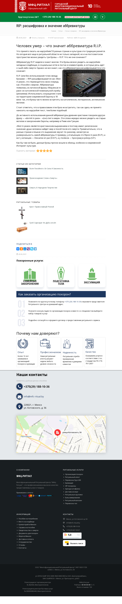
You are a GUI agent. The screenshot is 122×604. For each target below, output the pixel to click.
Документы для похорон (28, 533)
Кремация (69, 483)
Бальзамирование (72, 497)
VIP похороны (70, 486)
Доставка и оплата (26, 539)
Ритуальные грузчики (74, 494)
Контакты (22, 548)
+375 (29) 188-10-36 (51, 17)
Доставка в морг (71, 492)
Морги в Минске (25, 536)
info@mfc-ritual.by (34, 396)
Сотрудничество (25, 542)
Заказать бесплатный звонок (77, 17)
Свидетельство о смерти (28, 530)
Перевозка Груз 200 (73, 480)
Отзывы (22, 545)
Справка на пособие (27, 527)
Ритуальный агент (72, 477)
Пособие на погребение (28, 519)
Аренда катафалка (72, 489)
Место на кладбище (26, 522)
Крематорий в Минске (27, 524)
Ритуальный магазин (73, 500)
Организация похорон (74, 474)
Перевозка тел (71, 503)
